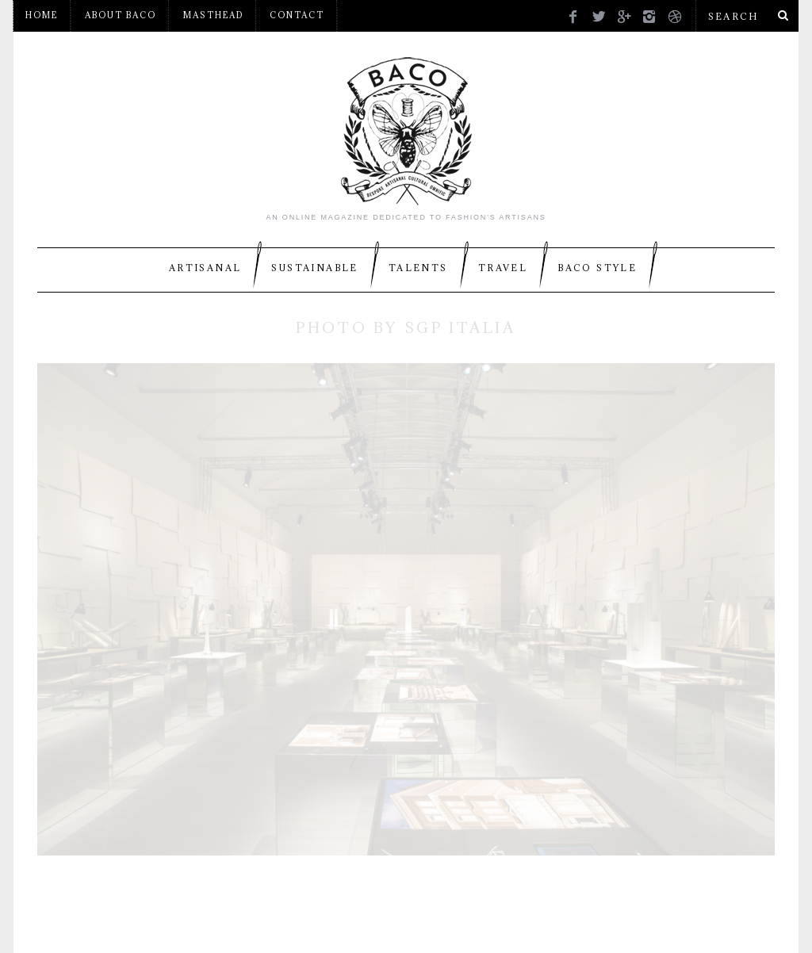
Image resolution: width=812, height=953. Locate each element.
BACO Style (597, 268)
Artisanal (205, 268)
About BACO (120, 15)
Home (41, 15)
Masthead (213, 15)
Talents (418, 268)
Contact (297, 15)
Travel (502, 268)
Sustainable (314, 268)
